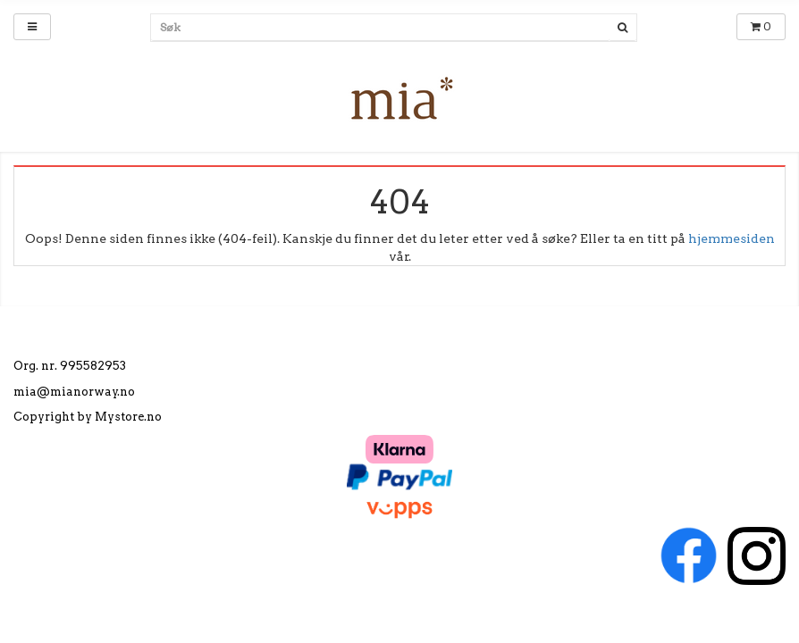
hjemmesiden (731, 238)
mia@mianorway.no (74, 391)
